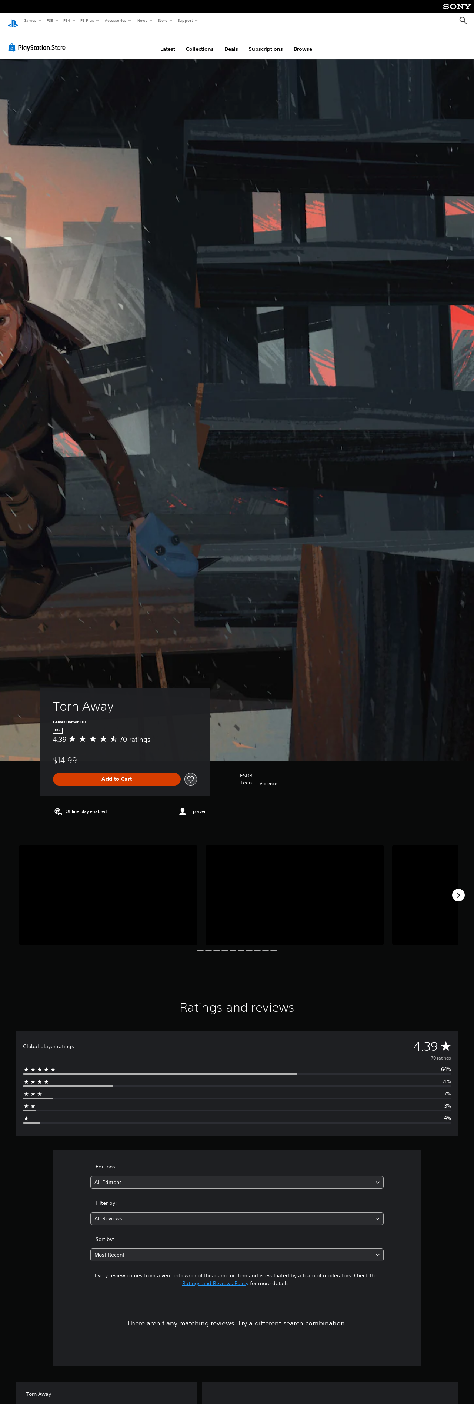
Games (29, 20)
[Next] (458, 888)
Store (162, 20)
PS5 (49, 20)
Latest (167, 42)
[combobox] (237, 1175)
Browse (303, 42)
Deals (231, 42)
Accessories (115, 20)
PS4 (66, 20)
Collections (200, 42)
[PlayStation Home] (13, 20)
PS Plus (87, 20)
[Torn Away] (108, 888)
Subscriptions (266, 42)
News (142, 20)
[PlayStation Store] (38, 40)
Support (185, 20)
